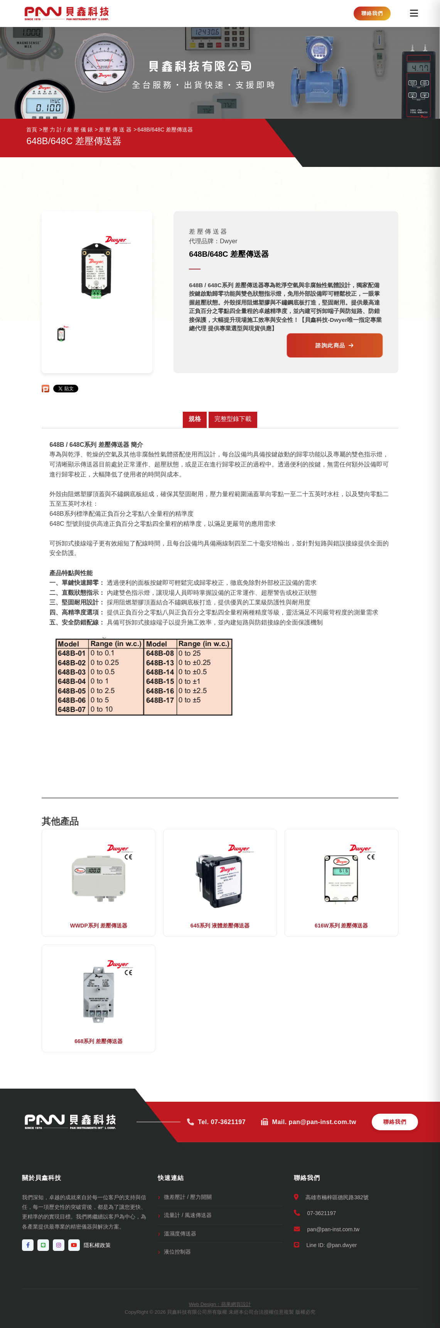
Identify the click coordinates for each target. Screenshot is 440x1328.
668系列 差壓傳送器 (98, 1041)
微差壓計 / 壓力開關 (188, 1197)
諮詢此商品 (334, 345)
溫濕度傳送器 (180, 1233)
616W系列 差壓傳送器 (341, 925)
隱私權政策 (97, 1245)
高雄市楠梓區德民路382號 (331, 1197)
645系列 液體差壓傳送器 (220, 925)
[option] (61, 333)
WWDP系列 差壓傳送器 (98, 925)
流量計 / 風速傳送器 (188, 1215)
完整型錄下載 (232, 419)
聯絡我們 (372, 13)
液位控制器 (177, 1252)
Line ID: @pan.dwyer (325, 1245)
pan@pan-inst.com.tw (327, 1229)
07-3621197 (315, 1213)
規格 (195, 419)
